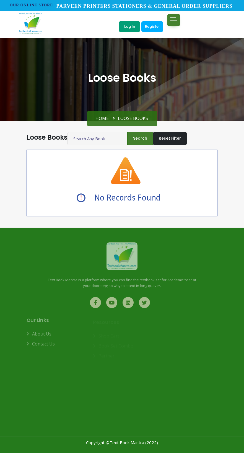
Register (152, 26)
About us (41, 336)
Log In (129, 26)
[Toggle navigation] (173, 20)
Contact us (43, 346)
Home (102, 118)
